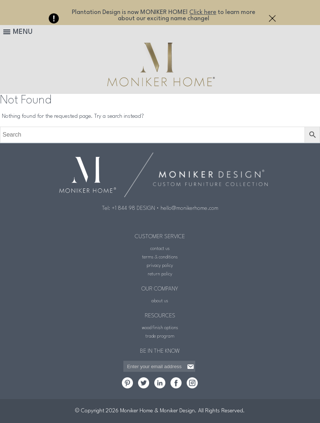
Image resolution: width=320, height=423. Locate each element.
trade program (160, 336)
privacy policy (160, 265)
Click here (202, 12)
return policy (160, 274)
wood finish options (160, 327)
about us (159, 301)
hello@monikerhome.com (189, 208)
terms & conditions (160, 257)
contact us (160, 248)
